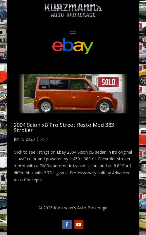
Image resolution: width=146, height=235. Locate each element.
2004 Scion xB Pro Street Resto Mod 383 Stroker (64, 127)
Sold (43, 139)
